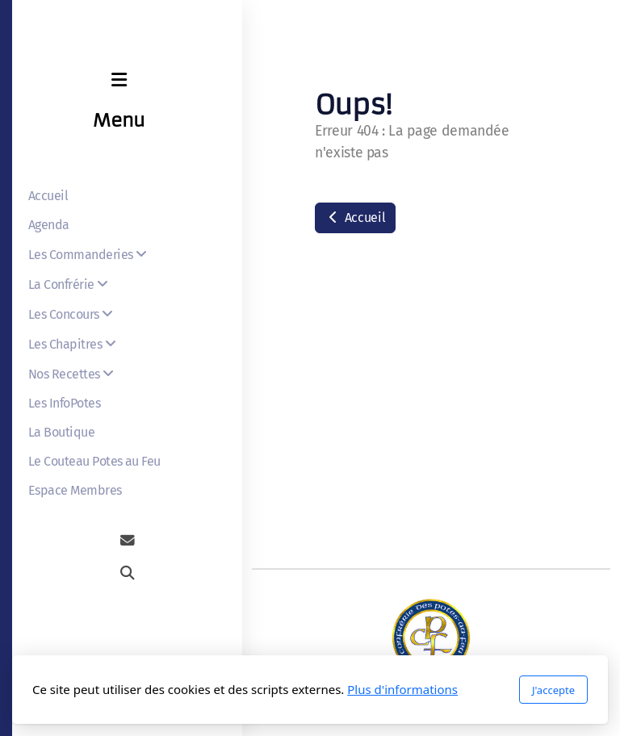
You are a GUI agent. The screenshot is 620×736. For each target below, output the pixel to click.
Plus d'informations (402, 689)
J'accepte (553, 690)
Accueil (355, 217)
